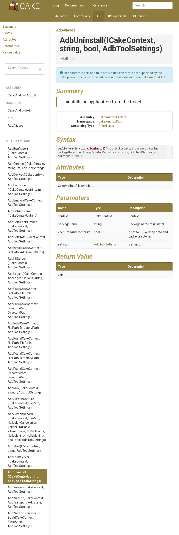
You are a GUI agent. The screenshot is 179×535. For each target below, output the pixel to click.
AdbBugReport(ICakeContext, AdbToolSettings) (20, 153)
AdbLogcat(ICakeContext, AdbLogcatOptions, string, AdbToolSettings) (25, 278)
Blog (56, 5)
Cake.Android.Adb (154, 77)
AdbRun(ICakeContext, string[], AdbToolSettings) (25, 390)
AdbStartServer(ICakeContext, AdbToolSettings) (20, 461)
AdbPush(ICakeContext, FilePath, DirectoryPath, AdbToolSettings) (24, 358)
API (99, 16)
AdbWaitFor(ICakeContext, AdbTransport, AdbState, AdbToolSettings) (26, 502)
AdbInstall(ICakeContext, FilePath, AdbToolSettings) (26, 250)
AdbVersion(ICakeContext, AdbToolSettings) (26, 489)
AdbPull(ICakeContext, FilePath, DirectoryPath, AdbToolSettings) (23, 328)
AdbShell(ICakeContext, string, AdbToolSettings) (24, 448)
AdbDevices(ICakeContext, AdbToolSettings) (26, 177)
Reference (100, 5)
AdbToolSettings (105, 244)
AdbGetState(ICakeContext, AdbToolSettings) (27, 239)
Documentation (75, 5)
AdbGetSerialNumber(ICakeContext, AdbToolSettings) (22, 226)
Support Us (117, 16)
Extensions (60, 16)
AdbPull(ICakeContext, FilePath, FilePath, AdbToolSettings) (23, 293)
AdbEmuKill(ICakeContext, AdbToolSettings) (25, 202)
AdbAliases (15, 125)
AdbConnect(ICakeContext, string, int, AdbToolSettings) (26, 166)
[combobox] (152, 5)
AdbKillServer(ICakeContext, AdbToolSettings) (20, 263)
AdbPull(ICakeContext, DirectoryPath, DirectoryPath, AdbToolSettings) (23, 310)
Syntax (7, 33)
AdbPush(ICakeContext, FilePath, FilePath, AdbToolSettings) (24, 343)
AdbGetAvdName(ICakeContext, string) (22, 213)
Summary (9, 26)
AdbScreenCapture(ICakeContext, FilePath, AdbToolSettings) (24, 403)
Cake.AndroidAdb (20, 110)
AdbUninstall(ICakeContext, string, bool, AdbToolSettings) (24, 476)
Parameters (11, 46)
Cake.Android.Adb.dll (22, 95)
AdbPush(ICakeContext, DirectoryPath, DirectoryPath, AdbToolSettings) (24, 375)
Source (139, 16)
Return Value (11, 52)
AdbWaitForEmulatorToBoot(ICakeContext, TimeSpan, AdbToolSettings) (24, 519)
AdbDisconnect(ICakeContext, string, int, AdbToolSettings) (25, 190)
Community (82, 16)
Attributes (9, 39)
